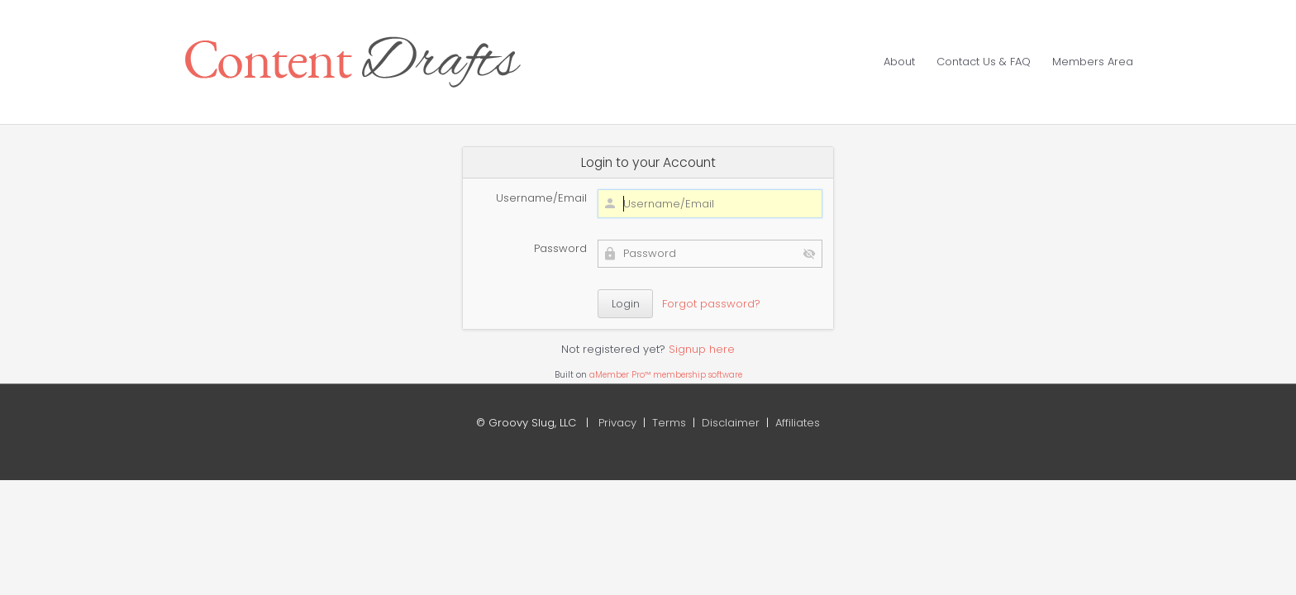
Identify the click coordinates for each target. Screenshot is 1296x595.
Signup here (702, 349)
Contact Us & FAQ (983, 61)
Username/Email (541, 198)
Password (560, 248)
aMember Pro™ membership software (665, 374)
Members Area (1092, 61)
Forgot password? (711, 304)
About (899, 61)
